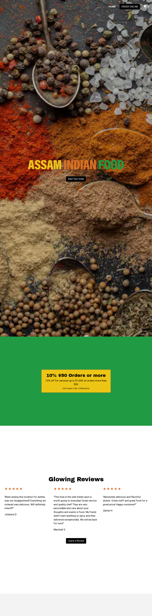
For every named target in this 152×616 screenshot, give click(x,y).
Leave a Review (76, 540)
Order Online (129, 6)
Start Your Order (76, 179)
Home (112, 6)
